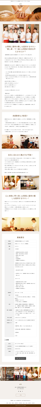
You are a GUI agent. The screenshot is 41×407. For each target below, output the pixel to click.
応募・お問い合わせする (20, 358)
